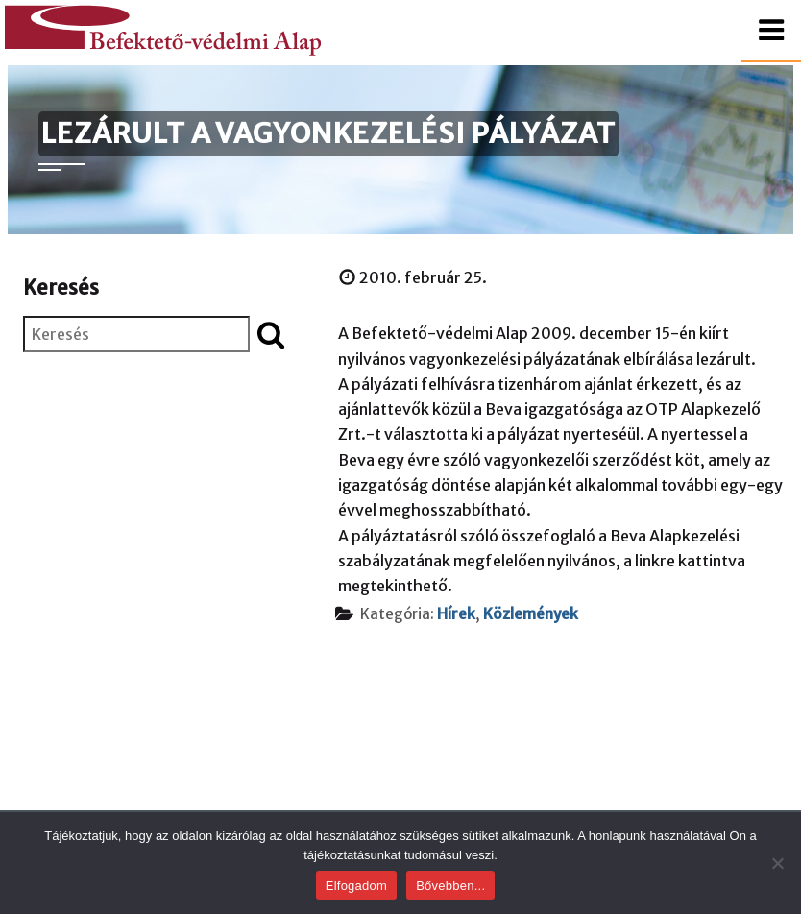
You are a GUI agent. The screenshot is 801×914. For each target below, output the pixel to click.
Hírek (456, 614)
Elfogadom (356, 885)
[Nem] (777, 863)
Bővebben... (450, 885)
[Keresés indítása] (271, 334)
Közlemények (530, 614)
